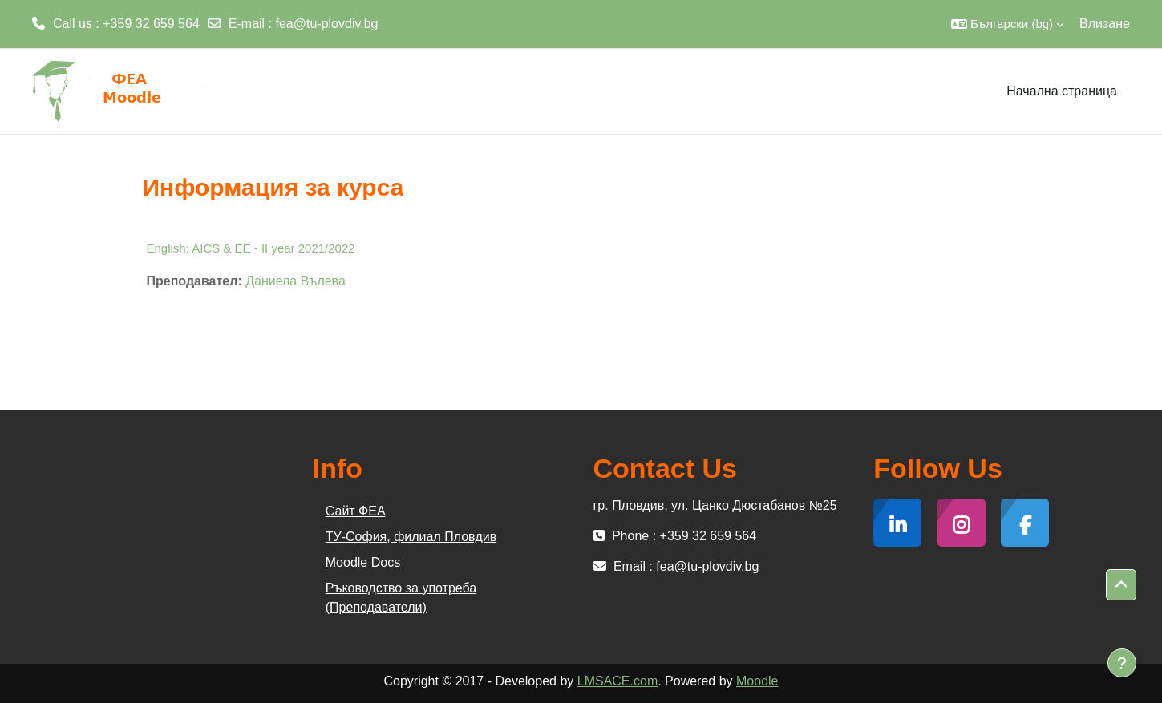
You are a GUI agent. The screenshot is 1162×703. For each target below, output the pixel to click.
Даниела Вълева (295, 281)
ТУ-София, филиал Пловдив (411, 536)
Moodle (757, 681)
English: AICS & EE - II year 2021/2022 (251, 248)
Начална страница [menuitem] (1061, 91)
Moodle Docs (363, 562)
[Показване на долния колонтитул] (1121, 662)
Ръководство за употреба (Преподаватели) (401, 597)
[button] (1007, 24)
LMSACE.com (617, 681)
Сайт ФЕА (356, 511)
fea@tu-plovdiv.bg (327, 23)
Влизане (1104, 23)
